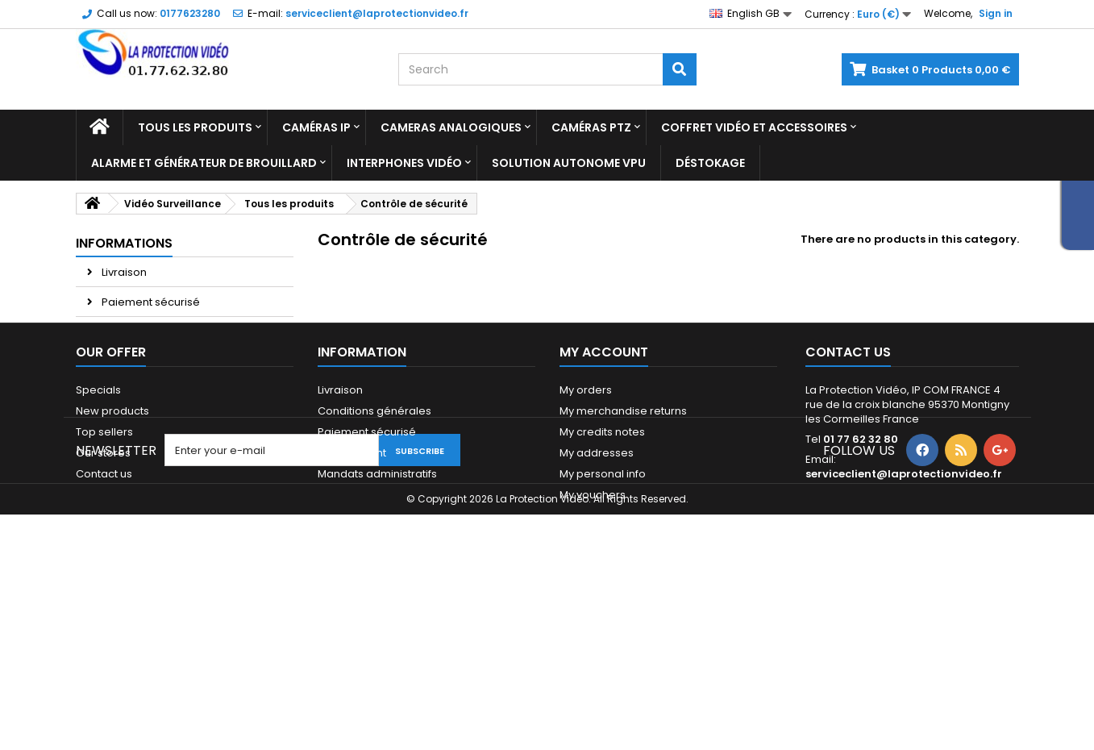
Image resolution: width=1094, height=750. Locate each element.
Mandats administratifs (377, 589)
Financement (352, 568)
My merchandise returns (623, 526)
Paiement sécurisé (149, 302)
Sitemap (98, 610)
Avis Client (127, 332)
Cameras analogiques (451, 127)
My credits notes (602, 547)
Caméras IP (316, 127)
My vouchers (592, 610)
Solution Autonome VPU (569, 163)
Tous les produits (195, 127)
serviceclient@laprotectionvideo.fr (903, 589)
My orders (585, 505)
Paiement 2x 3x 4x (146, 361)
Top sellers (104, 547)
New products (112, 526)
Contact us (104, 589)
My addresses (596, 568)
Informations (124, 243)
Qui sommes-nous (367, 610)
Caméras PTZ (591, 127)
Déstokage (710, 163)
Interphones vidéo (404, 163)
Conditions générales (374, 526)
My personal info (602, 589)
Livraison (123, 272)
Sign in (996, 13)
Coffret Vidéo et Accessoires (754, 127)
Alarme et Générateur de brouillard (204, 163)
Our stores (127, 391)
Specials (98, 505)
